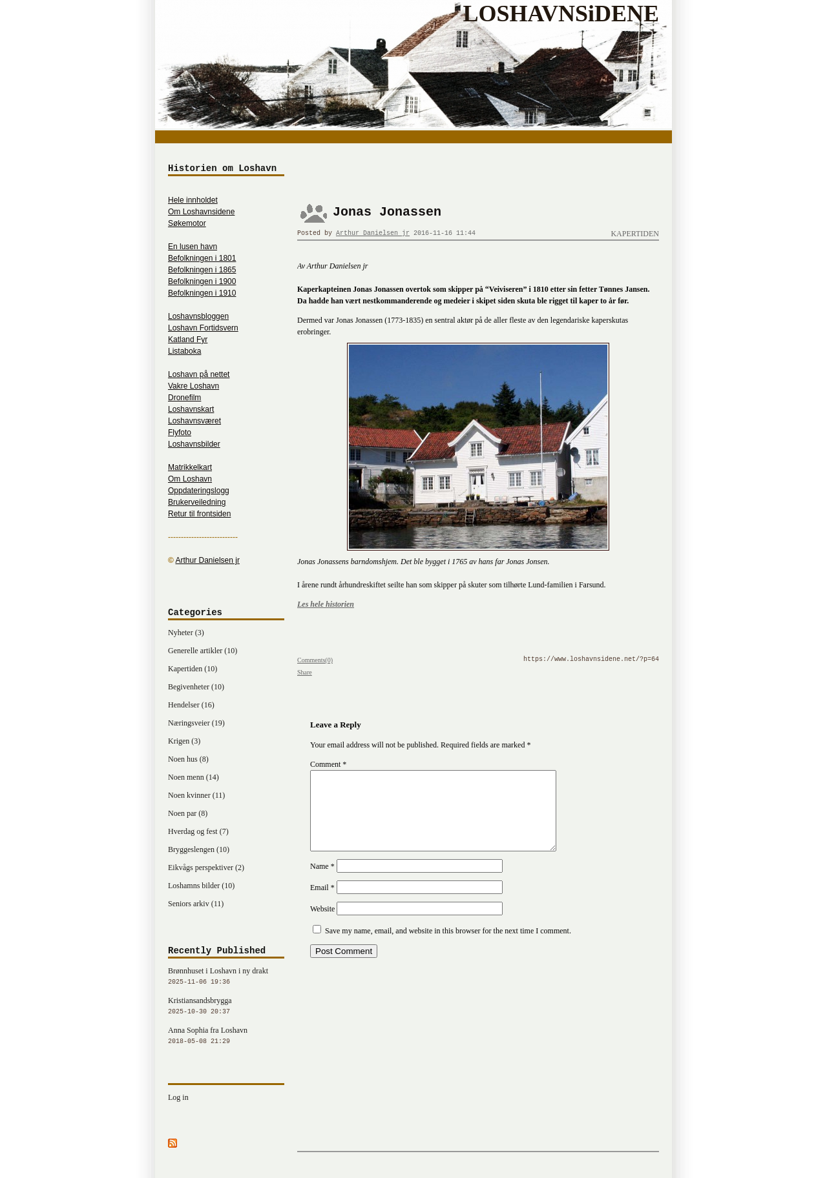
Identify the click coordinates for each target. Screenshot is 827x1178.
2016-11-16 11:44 (445, 233)
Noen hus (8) (188, 759)
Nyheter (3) (186, 632)
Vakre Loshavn (193, 386)
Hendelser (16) (191, 704)
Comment (328, 764)
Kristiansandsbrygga (226, 1007)
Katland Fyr (187, 339)
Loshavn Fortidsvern (203, 327)
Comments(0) (315, 660)
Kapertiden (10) (192, 668)
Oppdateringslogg (198, 490)
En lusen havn (192, 246)
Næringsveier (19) (196, 722)
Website (322, 924)
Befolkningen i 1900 (202, 281)
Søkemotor (187, 223)
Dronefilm (184, 397)
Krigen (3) (184, 741)
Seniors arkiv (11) (196, 903)
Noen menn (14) (193, 777)
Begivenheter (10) (196, 686)
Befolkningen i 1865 (202, 269)
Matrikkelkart (190, 467)
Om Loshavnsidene (201, 211)
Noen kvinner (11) (196, 795)
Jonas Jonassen (387, 212)
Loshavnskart (191, 409)
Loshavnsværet (194, 420)
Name (322, 881)
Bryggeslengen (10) (198, 849)
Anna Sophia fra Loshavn (226, 1037)
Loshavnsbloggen (198, 316)
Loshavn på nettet (198, 374)
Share (304, 672)
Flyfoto (179, 432)
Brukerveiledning (196, 502)
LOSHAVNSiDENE (561, 13)
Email (322, 903)
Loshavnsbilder (194, 444)
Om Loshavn (190, 478)
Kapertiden (635, 233)
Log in (178, 1097)
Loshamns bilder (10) (201, 885)
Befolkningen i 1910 (202, 293)
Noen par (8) (187, 813)
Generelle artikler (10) (202, 650)
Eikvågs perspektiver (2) (206, 867)
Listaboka (184, 351)
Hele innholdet (193, 200)
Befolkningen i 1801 (202, 258)
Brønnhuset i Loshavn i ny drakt (226, 977)
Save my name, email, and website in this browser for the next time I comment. (448, 946)
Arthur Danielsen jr (373, 233)
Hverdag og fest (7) (198, 831)
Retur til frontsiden (199, 513)
